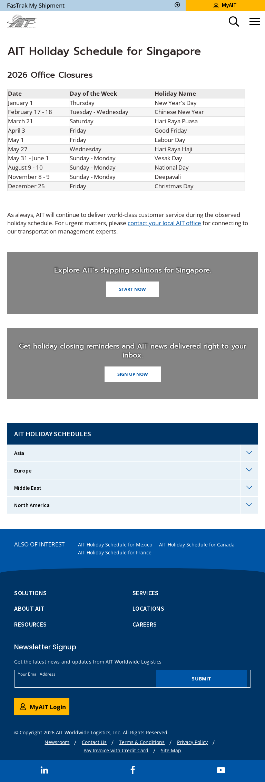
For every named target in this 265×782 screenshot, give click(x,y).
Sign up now (132, 374)
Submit (201, 678)
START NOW (132, 289)
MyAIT (225, 5)
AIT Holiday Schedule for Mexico (115, 544)
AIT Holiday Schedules (52, 433)
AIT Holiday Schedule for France (114, 552)
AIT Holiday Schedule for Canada (197, 544)
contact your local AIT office (164, 223)
